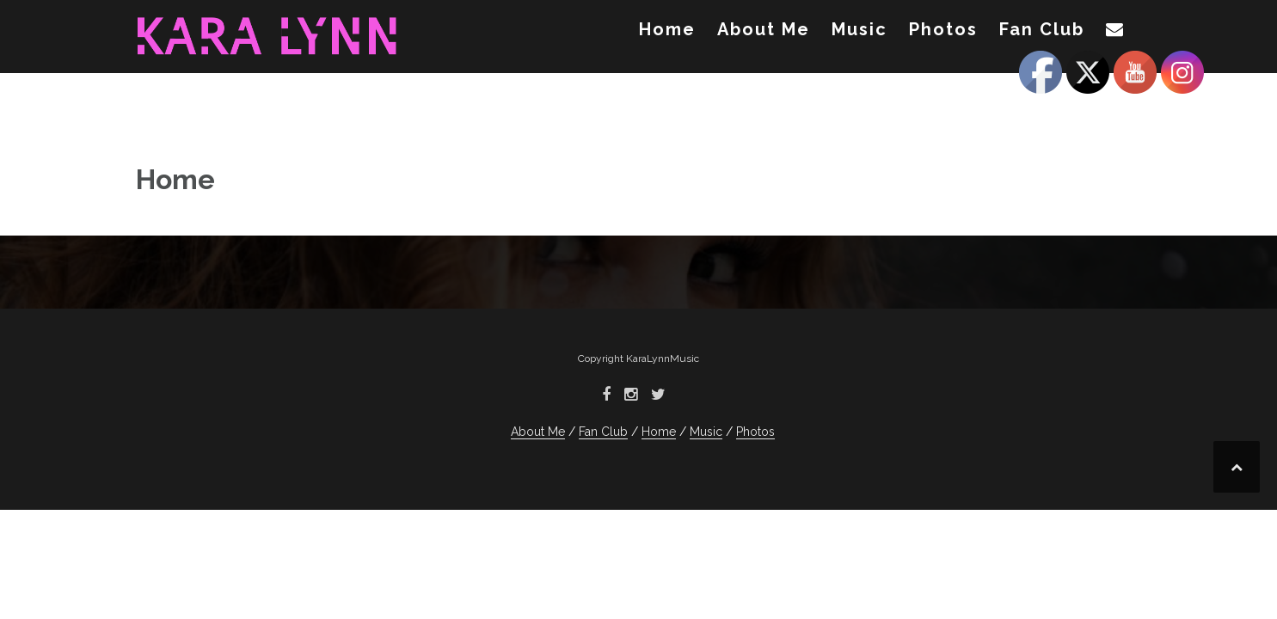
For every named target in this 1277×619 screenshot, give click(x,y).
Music (859, 29)
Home (667, 29)
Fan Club (1041, 29)
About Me (763, 29)
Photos (943, 29)
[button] (1115, 32)
